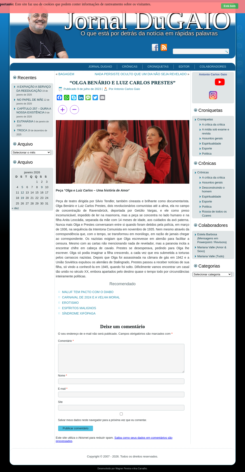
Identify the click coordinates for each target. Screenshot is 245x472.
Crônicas (129, 66)
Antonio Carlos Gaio (127, 89)
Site (60, 402)
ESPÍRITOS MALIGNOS (79, 308)
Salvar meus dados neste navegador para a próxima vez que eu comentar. (102, 420)
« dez (15, 208)
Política (207, 153)
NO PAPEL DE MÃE (30, 99)
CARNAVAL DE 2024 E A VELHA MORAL (91, 297)
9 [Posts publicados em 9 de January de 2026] (42, 187)
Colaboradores (213, 66)
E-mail (63, 388)
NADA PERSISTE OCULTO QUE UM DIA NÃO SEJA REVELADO (141, 74)
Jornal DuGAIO (147, 20)
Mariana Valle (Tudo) (210, 256)
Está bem (230, 6)
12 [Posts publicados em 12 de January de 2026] (22, 192)
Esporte (207, 148)
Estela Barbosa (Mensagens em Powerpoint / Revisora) (212, 238)
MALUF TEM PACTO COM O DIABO (88, 292)
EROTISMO (70, 302)
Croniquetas (158, 66)
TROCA (22, 130)
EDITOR (184, 66)
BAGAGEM (66, 74)
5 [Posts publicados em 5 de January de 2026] (22, 187)
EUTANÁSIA (25, 121)
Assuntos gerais (212, 138)
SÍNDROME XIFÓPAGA (79, 313)
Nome (62, 375)
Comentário (66, 340)
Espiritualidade (211, 143)
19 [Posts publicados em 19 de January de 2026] (22, 198)
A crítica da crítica (213, 124)
